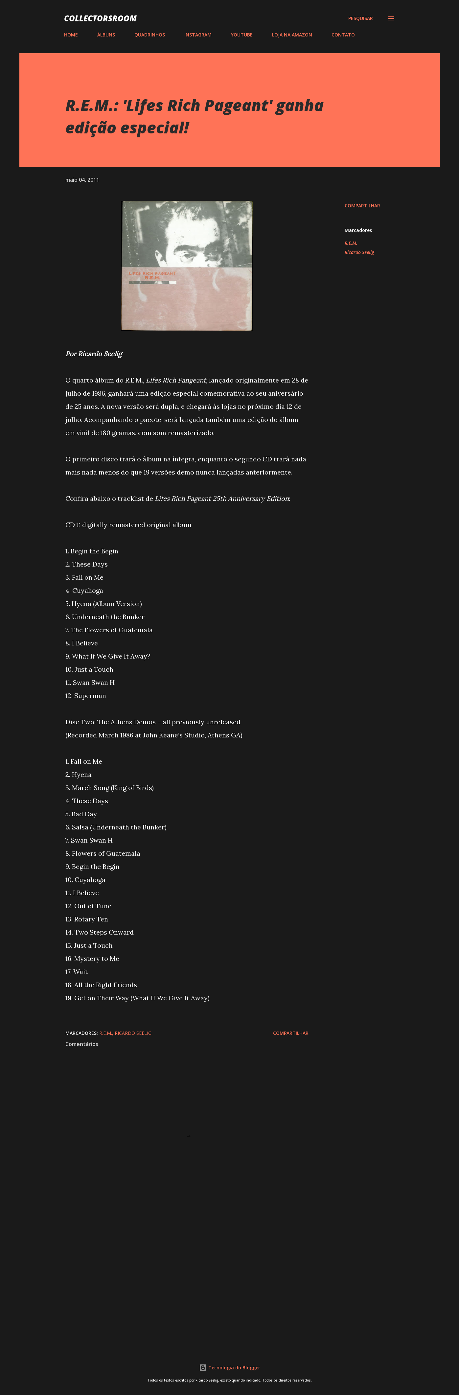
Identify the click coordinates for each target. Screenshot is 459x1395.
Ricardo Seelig (359, 252)
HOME (71, 35)
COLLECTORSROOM (100, 18)
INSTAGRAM (198, 35)
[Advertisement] (176, 1264)
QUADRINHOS (149, 35)
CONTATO (343, 35)
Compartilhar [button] (362, 205)
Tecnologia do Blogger (229, 1367)
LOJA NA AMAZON (292, 35)
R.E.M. (351, 243)
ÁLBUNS (106, 35)
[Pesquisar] (360, 18)
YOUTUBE (242, 35)
